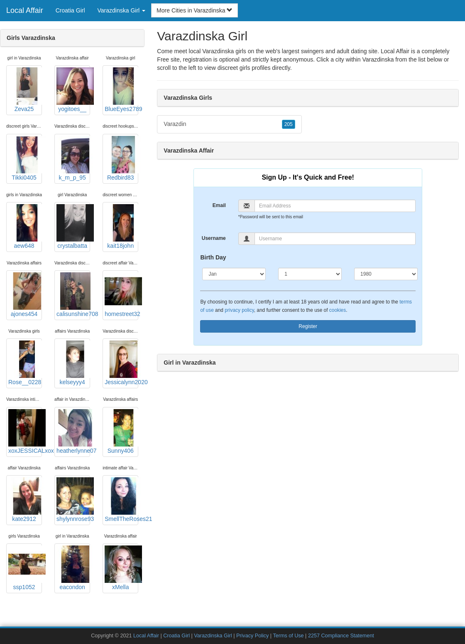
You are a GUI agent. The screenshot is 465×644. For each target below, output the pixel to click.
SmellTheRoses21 (121, 499)
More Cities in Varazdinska (194, 10)
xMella (121, 567)
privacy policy (239, 310)
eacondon (73, 567)
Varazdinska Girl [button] (122, 10)
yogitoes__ (73, 89)
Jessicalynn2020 (121, 363)
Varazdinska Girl (213, 636)
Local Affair (24, 10)
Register (308, 326)
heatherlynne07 (73, 431)
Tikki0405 (25, 158)
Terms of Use (288, 636)
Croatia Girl (70, 10)
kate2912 (25, 499)
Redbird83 (121, 158)
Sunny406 (121, 431)
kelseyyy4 (73, 363)
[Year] (386, 274)
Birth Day (213, 257)
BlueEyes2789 (121, 89)
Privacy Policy (252, 636)
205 (288, 124)
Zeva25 (25, 89)
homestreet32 (121, 294)
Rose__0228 (25, 363)
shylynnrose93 (73, 499)
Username (214, 238)
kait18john (121, 226)
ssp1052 (25, 567)
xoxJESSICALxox (25, 431)
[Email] (335, 206)
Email (219, 205)
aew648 (25, 226)
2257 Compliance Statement (341, 636)
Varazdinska (378, 59)
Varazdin (229, 124)
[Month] (234, 274)
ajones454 (25, 294)
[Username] (335, 238)
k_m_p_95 (73, 158)
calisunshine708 (73, 294)
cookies (337, 310)
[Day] (310, 274)
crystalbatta (73, 226)
